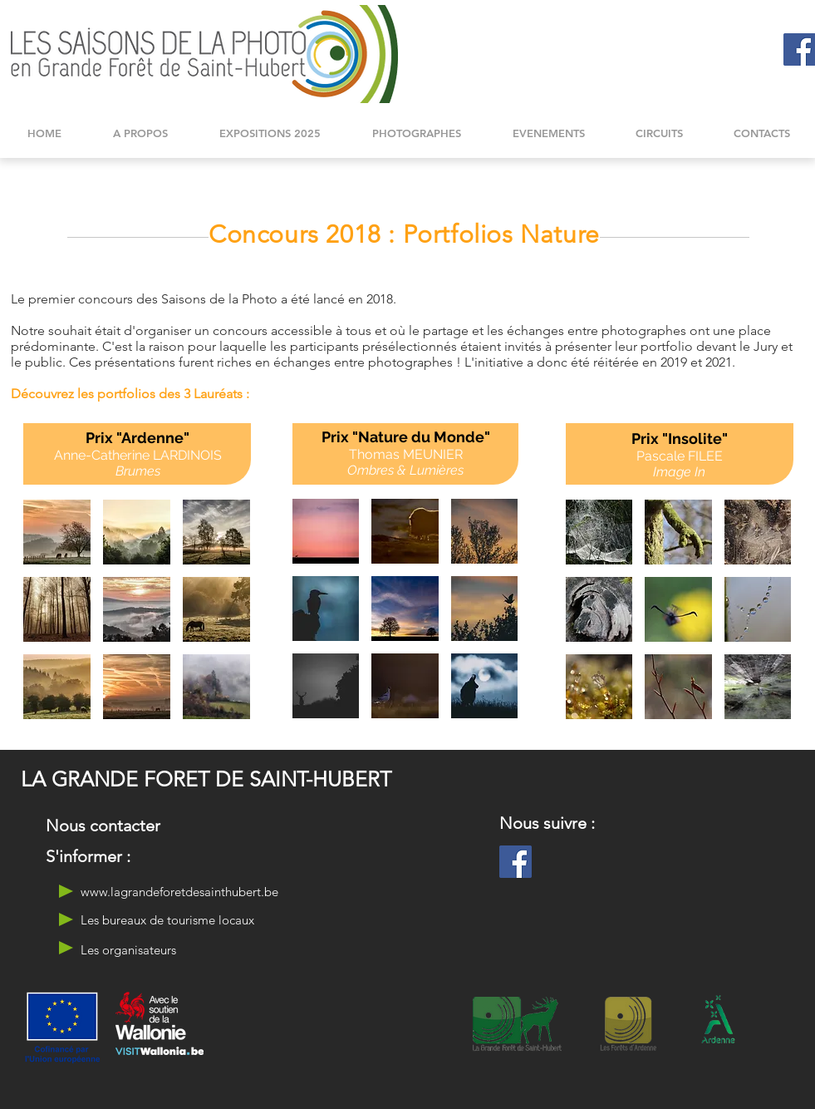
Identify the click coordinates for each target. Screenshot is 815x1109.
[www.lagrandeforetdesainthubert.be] (184, 891)
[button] (57, 532)
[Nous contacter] (103, 825)
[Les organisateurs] (142, 950)
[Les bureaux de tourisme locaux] (191, 920)
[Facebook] (515, 861)
